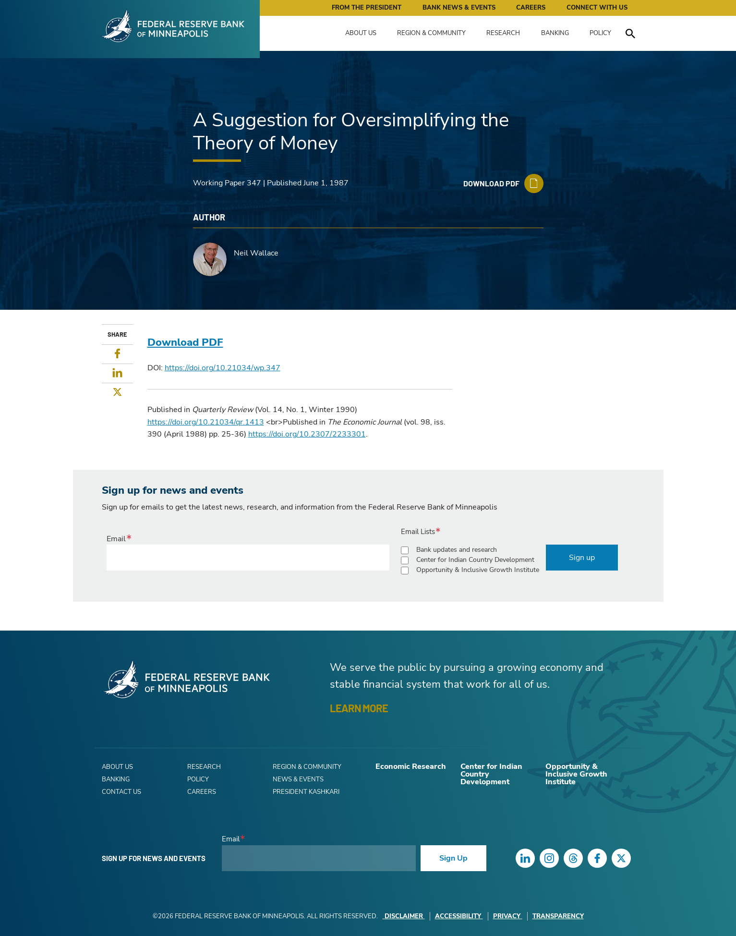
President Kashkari (306, 792)
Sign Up (453, 858)
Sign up (582, 557)
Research (503, 33)
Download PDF (185, 342)
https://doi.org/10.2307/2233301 (307, 434)
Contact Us (121, 792)
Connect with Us (597, 7)
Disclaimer (404, 916)
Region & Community (431, 33)
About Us (360, 33)
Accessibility (459, 916)
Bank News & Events (458, 7)
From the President (366, 7)
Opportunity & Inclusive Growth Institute (477, 569)
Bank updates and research (456, 549)
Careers (530, 7)
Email (116, 539)
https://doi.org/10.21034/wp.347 (222, 368)
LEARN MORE (359, 708)
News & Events (298, 779)
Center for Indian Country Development (475, 559)
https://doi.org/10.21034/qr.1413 (205, 422)
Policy (600, 33)
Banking (555, 33)
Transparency (558, 916)
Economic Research (410, 766)
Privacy (507, 916)
